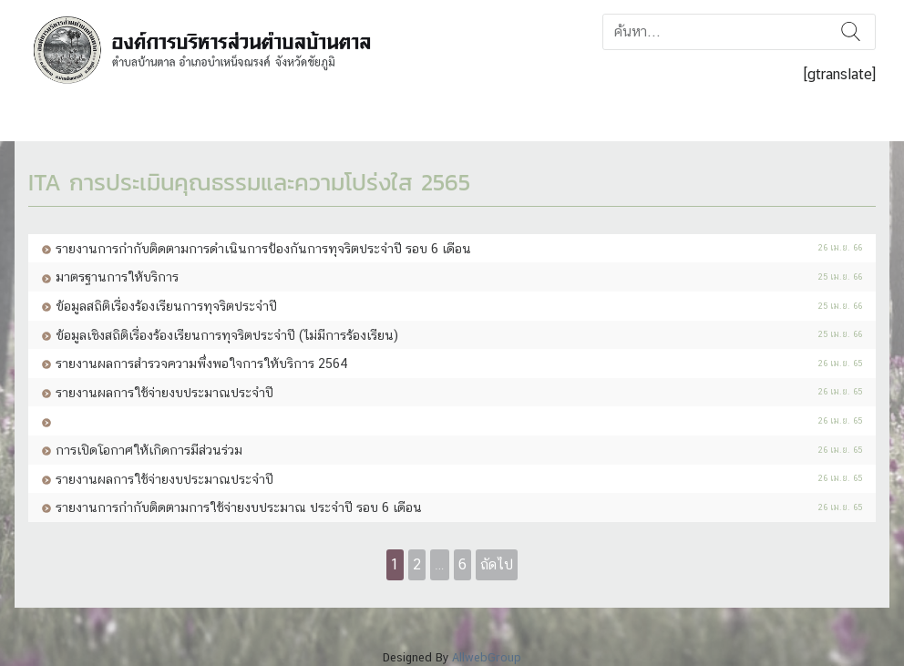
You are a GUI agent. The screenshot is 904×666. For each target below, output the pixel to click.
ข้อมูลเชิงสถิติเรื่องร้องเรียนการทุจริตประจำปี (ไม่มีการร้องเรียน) (227, 335)
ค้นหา (851, 32)
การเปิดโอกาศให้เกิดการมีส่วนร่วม (149, 449)
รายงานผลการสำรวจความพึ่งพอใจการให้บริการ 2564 (202, 363)
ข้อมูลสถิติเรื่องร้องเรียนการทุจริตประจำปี (166, 305)
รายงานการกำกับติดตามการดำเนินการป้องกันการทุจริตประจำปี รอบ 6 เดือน (263, 248)
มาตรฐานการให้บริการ (117, 276)
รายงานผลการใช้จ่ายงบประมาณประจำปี (164, 392)
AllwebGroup (486, 657)
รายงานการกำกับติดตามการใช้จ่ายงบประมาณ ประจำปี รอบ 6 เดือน (239, 507)
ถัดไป (496, 564)
